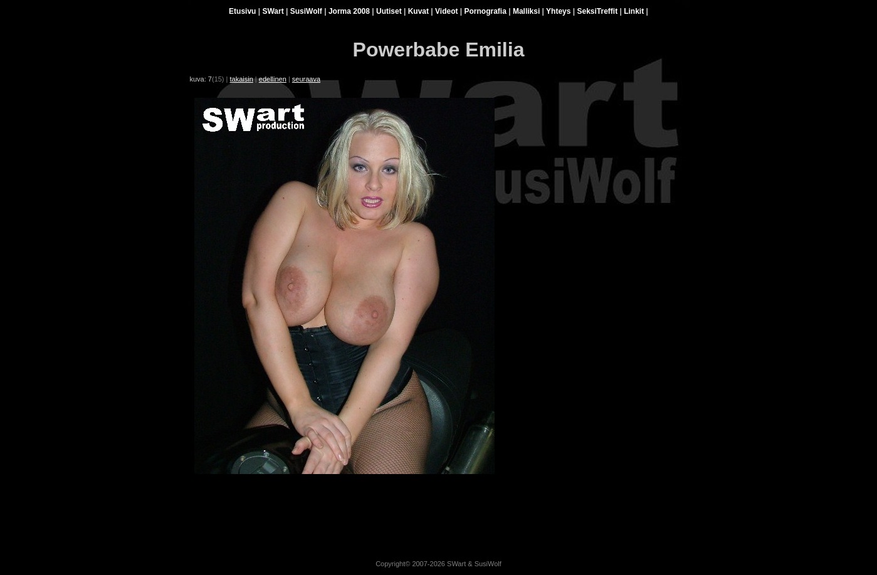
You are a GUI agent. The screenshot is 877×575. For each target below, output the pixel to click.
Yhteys (558, 11)
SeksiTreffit (597, 11)
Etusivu (242, 11)
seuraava (306, 79)
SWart (272, 11)
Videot (446, 11)
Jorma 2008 (349, 11)
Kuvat (418, 11)
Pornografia (486, 11)
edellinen (272, 79)
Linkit (634, 11)
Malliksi (526, 11)
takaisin (241, 79)
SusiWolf (306, 11)
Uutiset (389, 11)
